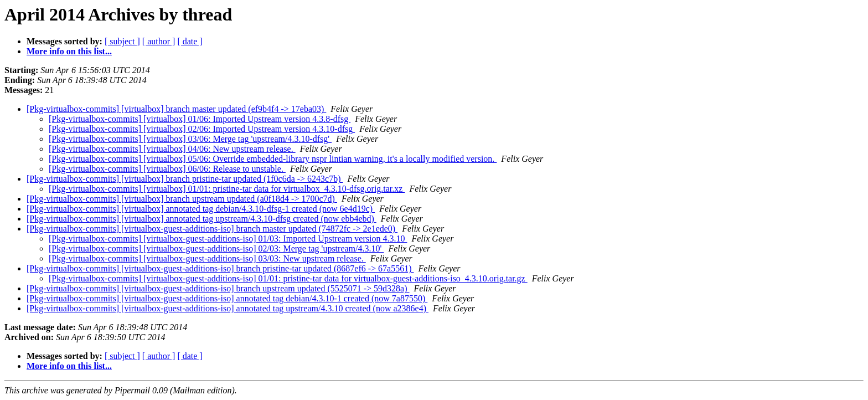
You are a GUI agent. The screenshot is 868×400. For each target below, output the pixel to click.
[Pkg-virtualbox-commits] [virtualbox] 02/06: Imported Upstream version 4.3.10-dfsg (202, 129)
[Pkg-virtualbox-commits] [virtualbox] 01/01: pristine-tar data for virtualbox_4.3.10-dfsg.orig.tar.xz (227, 188)
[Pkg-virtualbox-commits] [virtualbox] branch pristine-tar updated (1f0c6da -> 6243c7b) (185, 178)
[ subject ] (122, 41)
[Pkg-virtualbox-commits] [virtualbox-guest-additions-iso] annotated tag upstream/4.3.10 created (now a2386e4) (227, 308)
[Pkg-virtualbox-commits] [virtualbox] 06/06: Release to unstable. (167, 168)
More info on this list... (69, 51)
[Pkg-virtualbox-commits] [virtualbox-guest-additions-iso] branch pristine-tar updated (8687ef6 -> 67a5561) (220, 268)
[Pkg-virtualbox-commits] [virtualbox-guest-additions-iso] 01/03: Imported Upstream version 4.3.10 (228, 238)
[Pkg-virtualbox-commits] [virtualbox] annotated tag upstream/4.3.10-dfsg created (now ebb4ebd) (201, 218)
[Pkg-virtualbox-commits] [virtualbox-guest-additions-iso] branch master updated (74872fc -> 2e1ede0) (212, 228)
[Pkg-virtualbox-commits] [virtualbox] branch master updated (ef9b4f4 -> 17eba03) (176, 109)
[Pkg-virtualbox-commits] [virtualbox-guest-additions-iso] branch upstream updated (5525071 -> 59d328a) (218, 288)
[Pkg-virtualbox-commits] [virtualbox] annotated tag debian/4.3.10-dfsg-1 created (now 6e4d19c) (201, 208)
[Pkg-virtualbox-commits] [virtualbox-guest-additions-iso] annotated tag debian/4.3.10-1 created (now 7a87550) (227, 298)
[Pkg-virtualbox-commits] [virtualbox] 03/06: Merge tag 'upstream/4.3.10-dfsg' (190, 138)
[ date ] (189, 41)
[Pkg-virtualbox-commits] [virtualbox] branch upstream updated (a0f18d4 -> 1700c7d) (182, 198)
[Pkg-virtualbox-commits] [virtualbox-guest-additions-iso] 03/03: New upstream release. (207, 258)
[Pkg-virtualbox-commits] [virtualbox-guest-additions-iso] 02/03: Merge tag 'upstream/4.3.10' (216, 248)
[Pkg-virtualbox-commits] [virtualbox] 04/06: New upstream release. (172, 148)
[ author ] (158, 41)
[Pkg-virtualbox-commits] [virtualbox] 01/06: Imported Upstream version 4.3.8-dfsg (199, 119)
